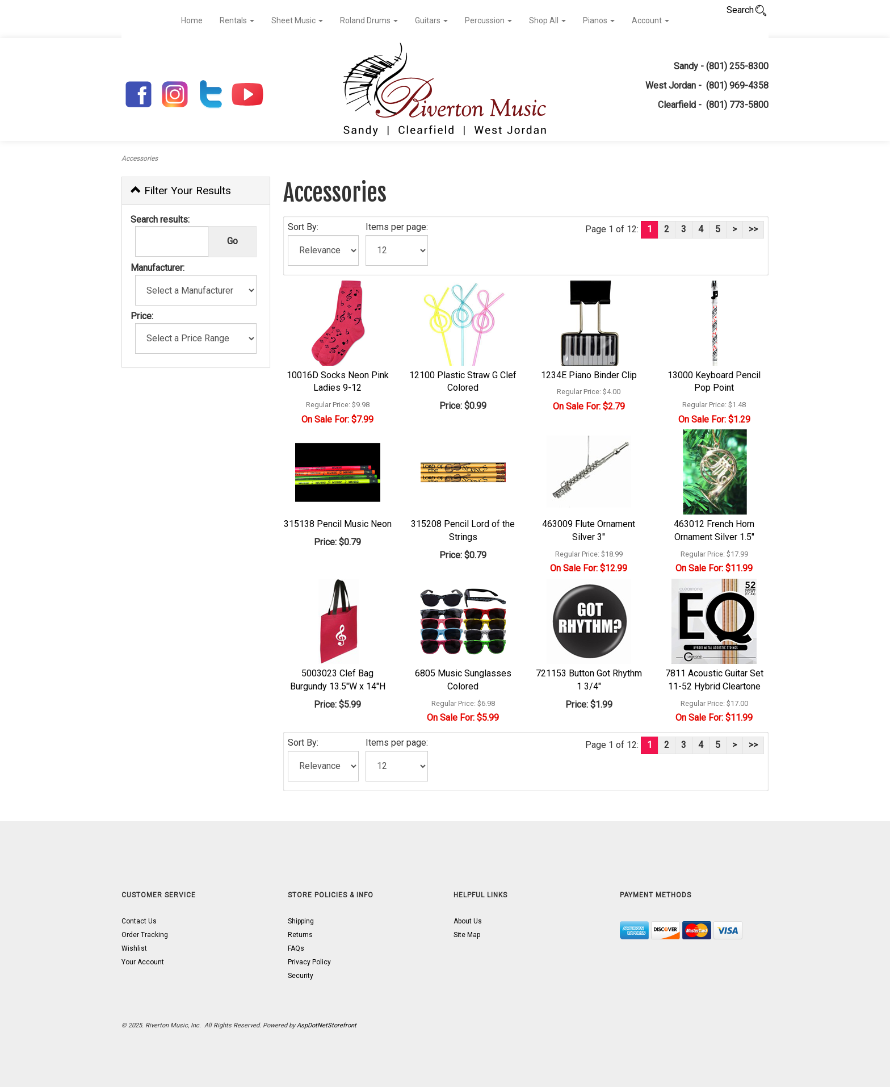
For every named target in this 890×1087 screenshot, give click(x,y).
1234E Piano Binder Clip (589, 375)
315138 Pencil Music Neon (338, 524)
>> (753, 229)
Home (192, 20)
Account (650, 20)
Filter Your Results (181, 190)
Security (300, 976)
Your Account (142, 962)
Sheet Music (297, 20)
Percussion (488, 20)
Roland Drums (369, 20)
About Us (468, 921)
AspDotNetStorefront (326, 1025)
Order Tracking (144, 935)
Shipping (301, 921)
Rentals (237, 20)
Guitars (431, 20)
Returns (300, 935)
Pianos (599, 20)
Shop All (547, 20)
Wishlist (134, 948)
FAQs (296, 948)
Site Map (467, 935)
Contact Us (139, 921)
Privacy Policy (309, 962)
